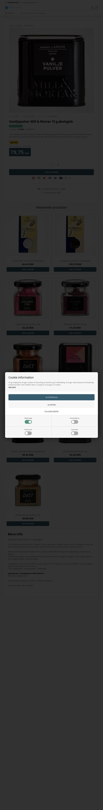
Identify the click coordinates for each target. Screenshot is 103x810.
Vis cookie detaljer (52, 411)
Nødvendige (28, 420)
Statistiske (74, 432)
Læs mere (12, 387)
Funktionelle (28, 432)
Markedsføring (74, 420)
